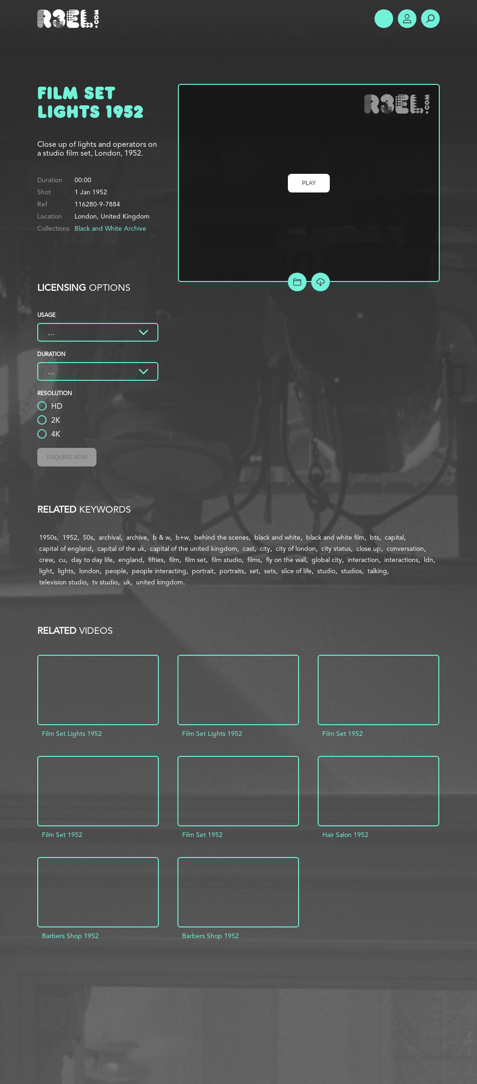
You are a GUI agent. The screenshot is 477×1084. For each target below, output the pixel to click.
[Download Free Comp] (320, 282)
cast (248, 548)
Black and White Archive (110, 228)
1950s (48, 537)
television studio (63, 582)
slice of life (296, 571)
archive (136, 537)
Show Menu (384, 18)
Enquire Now (67, 457)
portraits (231, 571)
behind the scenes (221, 537)
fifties (156, 559)
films (253, 559)
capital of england (65, 548)
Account (407, 18)
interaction (363, 559)
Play (309, 183)
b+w (182, 537)
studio (326, 571)
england (130, 559)
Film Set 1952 (342, 733)
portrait (203, 571)
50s (88, 537)
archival (110, 537)
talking (377, 571)
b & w (161, 537)
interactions (401, 559)
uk (126, 582)
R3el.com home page (69, 18)
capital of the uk (120, 548)
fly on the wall (286, 559)
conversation (405, 548)
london (89, 571)
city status (336, 548)
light (45, 571)
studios (351, 571)
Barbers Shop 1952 (70, 936)
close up (368, 548)
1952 (69, 537)
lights (66, 571)
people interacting (159, 571)
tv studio (105, 582)
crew (46, 559)
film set (195, 559)
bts (374, 537)
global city (327, 559)
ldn (428, 559)
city (265, 548)
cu (62, 559)
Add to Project (297, 282)
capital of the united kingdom (193, 548)
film (174, 559)
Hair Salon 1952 (345, 834)
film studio (226, 559)
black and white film (335, 537)
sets (270, 571)
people (115, 571)
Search (430, 18)
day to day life (92, 559)
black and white (277, 537)
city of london (296, 548)
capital (394, 537)
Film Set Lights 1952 (72, 733)
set (254, 571)
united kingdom (159, 582)
